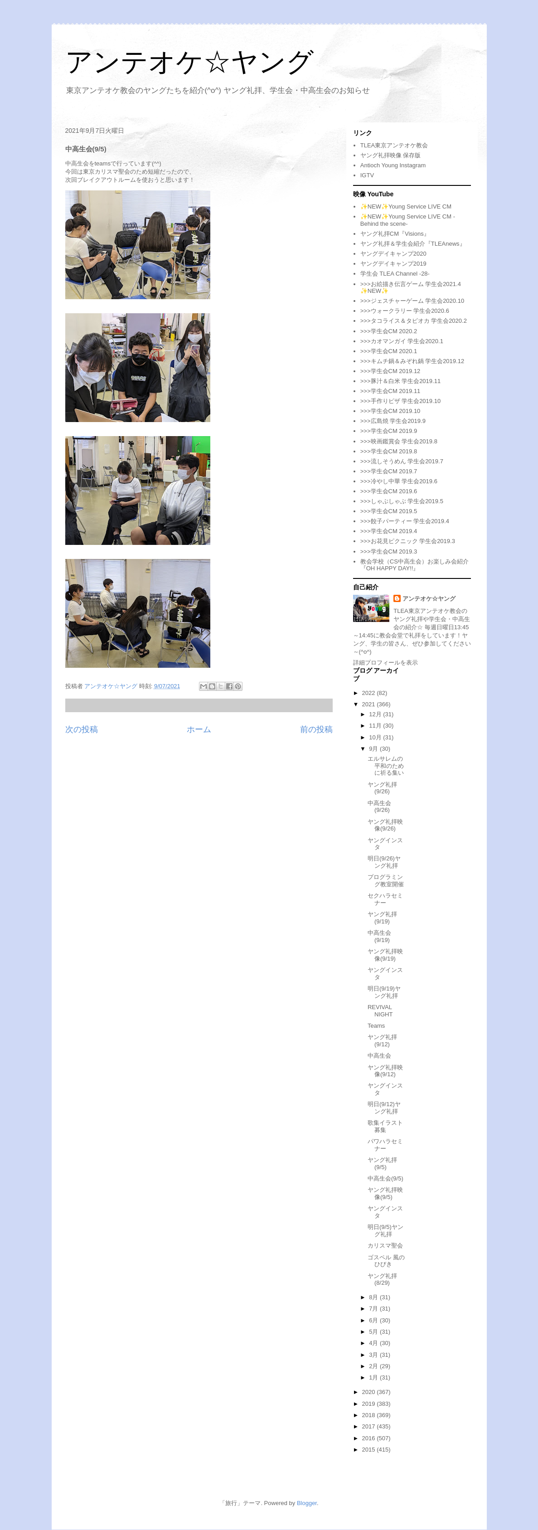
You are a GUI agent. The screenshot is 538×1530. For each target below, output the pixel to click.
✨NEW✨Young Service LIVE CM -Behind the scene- (407, 220)
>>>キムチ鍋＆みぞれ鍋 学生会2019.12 (412, 361)
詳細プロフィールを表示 (385, 662)
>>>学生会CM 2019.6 (388, 491)
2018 (369, 1415)
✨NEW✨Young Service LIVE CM (405, 206)
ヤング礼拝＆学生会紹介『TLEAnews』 (412, 243)
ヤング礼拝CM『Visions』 (395, 233)
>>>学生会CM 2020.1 (388, 351)
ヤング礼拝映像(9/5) (385, 1193)
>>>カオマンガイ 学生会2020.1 (401, 341)
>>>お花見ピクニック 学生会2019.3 (407, 541)
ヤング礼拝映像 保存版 (390, 155)
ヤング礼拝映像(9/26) (385, 825)
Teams (376, 1025)
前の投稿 (316, 729)
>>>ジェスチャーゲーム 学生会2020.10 (412, 300)
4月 (374, 1343)
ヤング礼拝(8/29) (382, 1280)
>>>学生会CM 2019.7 (388, 471)
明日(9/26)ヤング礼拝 (384, 862)
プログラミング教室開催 (386, 881)
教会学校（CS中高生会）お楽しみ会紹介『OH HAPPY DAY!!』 (414, 565)
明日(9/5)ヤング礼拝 (385, 1231)
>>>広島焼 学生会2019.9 (393, 421)
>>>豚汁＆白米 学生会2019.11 (400, 381)
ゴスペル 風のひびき (386, 1261)
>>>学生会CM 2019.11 (390, 391)
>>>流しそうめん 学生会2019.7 (401, 461)
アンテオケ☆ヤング (189, 62)
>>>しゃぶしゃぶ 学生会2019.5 (401, 501)
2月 (374, 1366)
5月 (374, 1331)
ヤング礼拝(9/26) (382, 788)
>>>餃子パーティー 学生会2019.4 (404, 521)
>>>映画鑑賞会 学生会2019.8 (398, 441)
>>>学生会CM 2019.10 (390, 411)
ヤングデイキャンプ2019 (393, 263)
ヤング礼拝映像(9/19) (385, 955)
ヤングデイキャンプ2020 (393, 253)
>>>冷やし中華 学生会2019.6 (398, 481)
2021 (369, 704)
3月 (374, 1354)
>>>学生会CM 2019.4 (388, 531)
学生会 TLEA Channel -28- (395, 273)
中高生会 (379, 1055)
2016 (369, 1438)
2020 (369, 1392)
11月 (376, 725)
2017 (369, 1426)
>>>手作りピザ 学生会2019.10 (400, 401)
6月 (374, 1320)
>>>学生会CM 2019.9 (388, 430)
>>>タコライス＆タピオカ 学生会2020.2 (413, 320)
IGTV (367, 175)
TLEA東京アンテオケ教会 (394, 145)
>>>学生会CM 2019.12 (390, 371)
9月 (374, 748)
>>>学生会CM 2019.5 (388, 511)
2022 (369, 693)
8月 (374, 1297)
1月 (374, 1377)
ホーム (199, 729)
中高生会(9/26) (379, 807)
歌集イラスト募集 (385, 1126)
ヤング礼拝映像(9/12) (385, 1071)
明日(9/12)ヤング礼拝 (384, 1108)
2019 (369, 1403)
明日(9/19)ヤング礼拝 (384, 992)
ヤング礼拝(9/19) (382, 918)
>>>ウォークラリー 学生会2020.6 (404, 310)
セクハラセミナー (385, 899)
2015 (369, 1449)
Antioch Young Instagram (393, 165)
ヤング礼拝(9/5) (382, 1163)
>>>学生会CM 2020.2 (388, 331)
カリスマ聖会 (385, 1245)
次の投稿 (81, 729)
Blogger (307, 1503)
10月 (376, 737)
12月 (376, 714)
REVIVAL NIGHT (380, 1011)
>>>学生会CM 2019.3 (388, 551)
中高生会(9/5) (385, 1178)
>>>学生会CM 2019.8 (388, 451)
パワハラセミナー (385, 1145)
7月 (374, 1308)
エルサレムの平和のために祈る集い (386, 765)
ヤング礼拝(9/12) (382, 1041)
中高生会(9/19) (379, 936)
